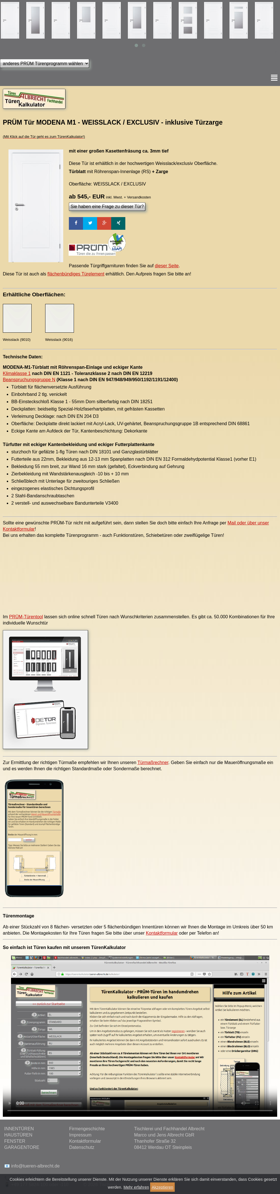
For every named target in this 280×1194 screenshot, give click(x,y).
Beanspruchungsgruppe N (29, 379)
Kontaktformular (162, 933)
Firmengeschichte (87, 1128)
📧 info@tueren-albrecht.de (32, 1166)
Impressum (80, 1135)
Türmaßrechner (152, 762)
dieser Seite (167, 265)
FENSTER (14, 1141)
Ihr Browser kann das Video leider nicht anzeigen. (140, 1036)
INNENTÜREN (19, 1128)
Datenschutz (81, 1147)
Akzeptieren (162, 1187)
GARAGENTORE (21, 1147)
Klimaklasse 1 (17, 373)
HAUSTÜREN (18, 1135)
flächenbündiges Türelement (75, 274)
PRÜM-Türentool (26, 616)
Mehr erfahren (136, 1187)
